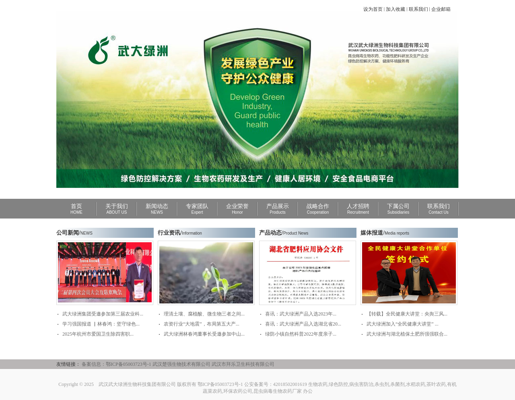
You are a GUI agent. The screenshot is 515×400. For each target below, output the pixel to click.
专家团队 (197, 208)
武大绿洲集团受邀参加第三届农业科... (102, 314)
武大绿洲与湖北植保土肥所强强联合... (407, 334)
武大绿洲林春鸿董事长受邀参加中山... (204, 334)
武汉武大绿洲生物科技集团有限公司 (137, 384)
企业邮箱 (441, 9)
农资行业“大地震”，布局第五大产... (201, 324)
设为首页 (373, 9)
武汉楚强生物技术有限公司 (181, 364)
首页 (76, 208)
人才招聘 (358, 208)
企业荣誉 (237, 208)
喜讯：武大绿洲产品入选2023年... (300, 314)
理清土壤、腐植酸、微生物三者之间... (204, 314)
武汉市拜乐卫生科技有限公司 (243, 364)
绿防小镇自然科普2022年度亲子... (300, 334)
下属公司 (398, 208)
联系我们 (418, 9)
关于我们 (117, 208)
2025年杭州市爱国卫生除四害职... (98, 334)
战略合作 (318, 208)
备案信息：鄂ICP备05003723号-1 (116, 364)
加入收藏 (395, 9)
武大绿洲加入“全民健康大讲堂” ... (403, 324)
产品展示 (278, 208)
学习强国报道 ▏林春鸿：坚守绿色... (101, 324)
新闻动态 (157, 208)
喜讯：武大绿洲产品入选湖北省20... (303, 324)
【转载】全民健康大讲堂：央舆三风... (407, 314)
